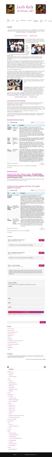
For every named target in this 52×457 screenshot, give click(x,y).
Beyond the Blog (13, 376)
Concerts (10, 380)
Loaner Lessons (11, 330)
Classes (9, 337)
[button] (11, 125)
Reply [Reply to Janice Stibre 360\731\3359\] (41, 240)
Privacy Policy (41, 21)
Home (9, 349)
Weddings (11, 390)
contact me (37, 95)
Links (9, 431)
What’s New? (11, 373)
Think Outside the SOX (14, 434)
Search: (32, 122)
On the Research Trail (12, 342)
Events (17, 21)
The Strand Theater (12, 433)
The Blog (9, 345)
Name (9, 298)
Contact (9, 447)
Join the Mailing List (13, 449)
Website (9, 307)
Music (13, 21)
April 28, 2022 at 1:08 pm (16, 241)
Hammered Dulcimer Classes (21, 35)
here (25, 179)
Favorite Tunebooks (13, 443)
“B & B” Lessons (11, 333)
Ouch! (10, 427)
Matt (38, 454)
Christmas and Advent (13, 389)
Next (45, 367)
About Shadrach (12, 445)
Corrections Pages (12, 398)
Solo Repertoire (12, 382)
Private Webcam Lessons (13, 332)
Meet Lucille (8, 20)
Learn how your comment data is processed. (32, 314)
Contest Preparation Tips (14, 426)
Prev (8, 367)
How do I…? (11, 424)
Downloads (11, 396)
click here (19, 69)
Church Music (11, 387)
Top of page (9, 167)
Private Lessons (11, 328)
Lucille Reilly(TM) (20, 454)
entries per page (14, 122)
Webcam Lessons (12, 406)
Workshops (22, 56)
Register (9, 429)
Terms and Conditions (35, 21)
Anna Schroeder (14, 265)
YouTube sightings (12, 440)
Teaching (30, 21)
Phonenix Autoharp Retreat (13, 344)
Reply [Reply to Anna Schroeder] (41, 265)
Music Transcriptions (13, 401)
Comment (10, 286)
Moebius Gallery (13, 436)
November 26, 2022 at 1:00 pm (17, 266)
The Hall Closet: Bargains (14, 399)
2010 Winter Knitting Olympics (16, 438)
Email (9, 302)
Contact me (23, 165)
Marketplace (23, 21)
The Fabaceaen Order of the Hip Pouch (15, 340)
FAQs (46, 21)
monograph (22, 226)
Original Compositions (13, 384)
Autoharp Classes (33, 35)
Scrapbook (11, 442)
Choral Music (11, 385)
